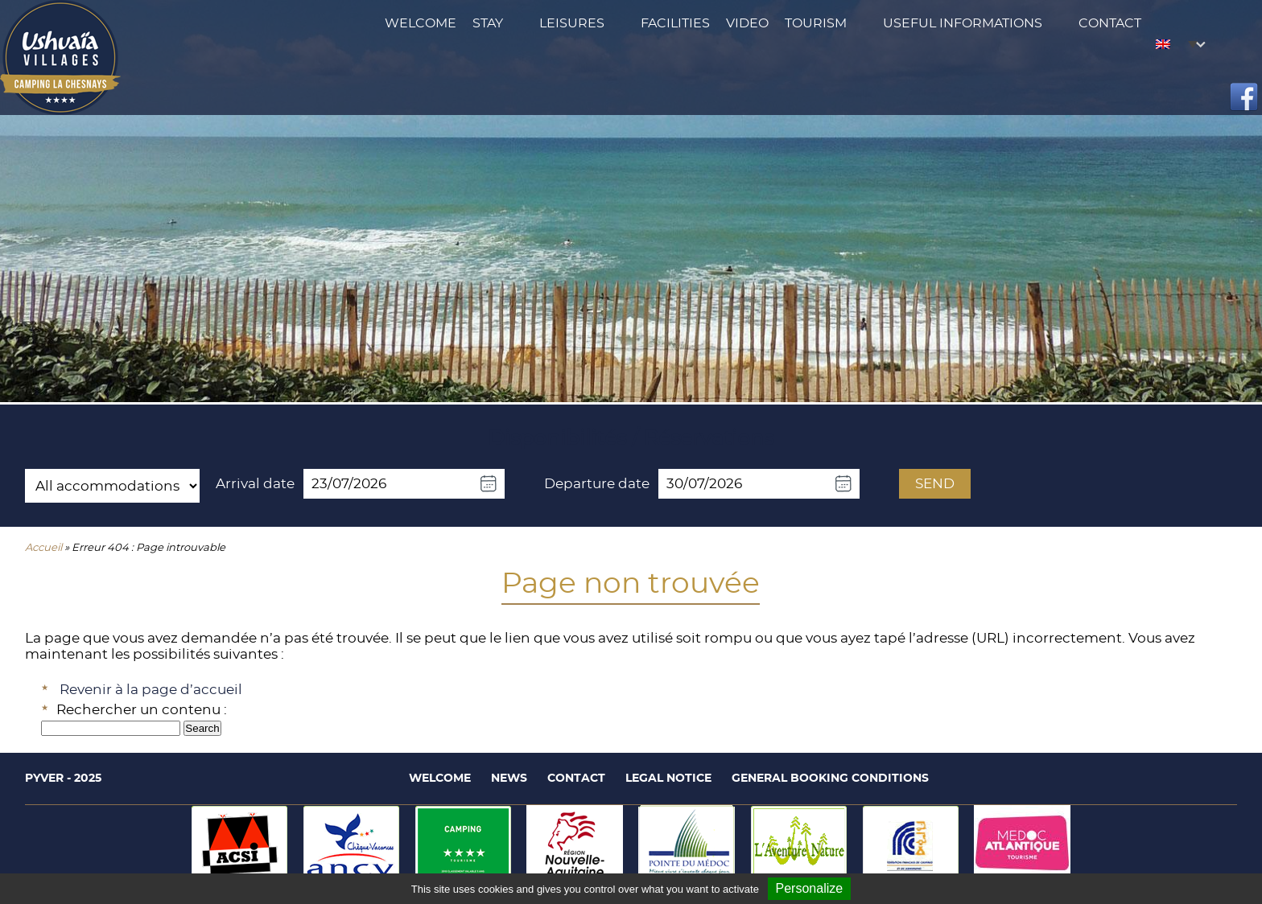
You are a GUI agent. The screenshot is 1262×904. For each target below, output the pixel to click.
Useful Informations (962, 23)
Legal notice (668, 778)
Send (935, 484)
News (509, 778)
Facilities (675, 23)
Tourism (816, 23)
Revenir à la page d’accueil (151, 689)
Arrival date (255, 484)
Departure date (597, 484)
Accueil (43, 548)
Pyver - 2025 (63, 778)
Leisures (571, 23)
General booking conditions (830, 778)
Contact (1109, 23)
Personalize (809, 888)
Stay (487, 23)
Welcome (420, 23)
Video (747, 23)
